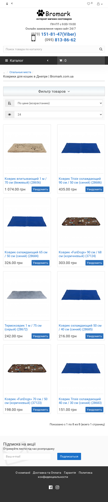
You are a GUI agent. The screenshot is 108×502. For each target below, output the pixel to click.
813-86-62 (60, 39)
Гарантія (70, 472)
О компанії (23, 472)
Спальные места (20, 72)
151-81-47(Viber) (53, 34)
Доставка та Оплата (47, 472)
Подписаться (69, 456)
